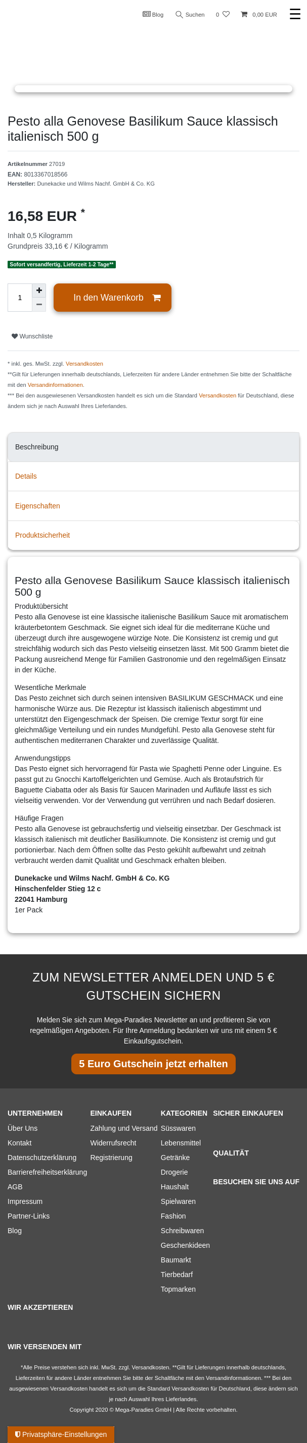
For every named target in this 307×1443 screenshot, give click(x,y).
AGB (15, 1187)
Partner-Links (29, 1216)
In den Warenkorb (116, 298)
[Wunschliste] (222, 15)
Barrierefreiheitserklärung (47, 1172)
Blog (153, 14)
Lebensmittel (181, 1143)
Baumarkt (176, 1260)
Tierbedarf (177, 1275)
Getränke (175, 1157)
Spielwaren (178, 1201)
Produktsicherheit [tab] (42, 535)
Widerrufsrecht (113, 1143)
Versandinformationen (55, 385)
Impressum (25, 1201)
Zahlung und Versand (123, 1128)
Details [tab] (26, 476)
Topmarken (178, 1289)
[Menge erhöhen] (39, 290)
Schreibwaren (182, 1231)
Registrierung (111, 1157)
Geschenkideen (185, 1245)
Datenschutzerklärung (42, 1157)
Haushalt (175, 1187)
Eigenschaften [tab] (37, 506)
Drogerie (174, 1172)
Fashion (173, 1216)
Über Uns (22, 1128)
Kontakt (19, 1143)
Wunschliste (32, 336)
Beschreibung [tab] (37, 447)
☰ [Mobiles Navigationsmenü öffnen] (295, 14)
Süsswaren (178, 1128)
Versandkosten (84, 364)
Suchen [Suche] (190, 15)
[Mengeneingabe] (20, 297)
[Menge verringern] (39, 305)
